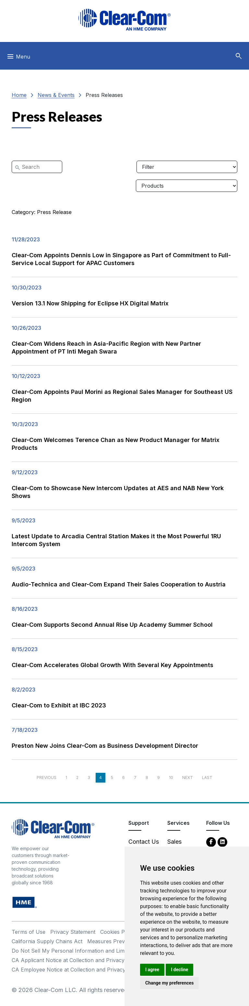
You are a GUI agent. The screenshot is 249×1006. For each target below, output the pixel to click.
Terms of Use (28, 932)
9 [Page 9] (158, 777)
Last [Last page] (207, 777)
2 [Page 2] (77, 777)
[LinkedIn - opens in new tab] (222, 841)
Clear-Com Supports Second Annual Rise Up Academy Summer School (112, 624)
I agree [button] (152, 969)
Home (19, 95)
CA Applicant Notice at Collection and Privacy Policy (76, 960)
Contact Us (143, 841)
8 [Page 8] (147, 777)
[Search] (37, 167)
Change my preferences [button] (169, 983)
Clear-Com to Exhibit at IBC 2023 (59, 705)
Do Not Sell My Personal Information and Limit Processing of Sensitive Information (114, 950)
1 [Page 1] (66, 777)
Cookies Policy (118, 932)
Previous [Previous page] (46, 777)
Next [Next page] (187, 777)
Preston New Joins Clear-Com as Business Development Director (105, 745)
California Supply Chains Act (47, 941)
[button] (239, 56)
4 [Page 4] (100, 777)
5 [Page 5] (112, 777)
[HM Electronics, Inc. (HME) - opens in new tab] (25, 902)
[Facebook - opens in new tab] (211, 841)
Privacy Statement (72, 932)
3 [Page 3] (89, 777)
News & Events (56, 95)
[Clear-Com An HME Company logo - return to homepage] (53, 828)
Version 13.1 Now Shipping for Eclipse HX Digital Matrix (90, 303)
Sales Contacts (179, 846)
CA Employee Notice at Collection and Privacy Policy (77, 969)
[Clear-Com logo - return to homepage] (124, 19)
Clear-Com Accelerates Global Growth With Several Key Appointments (112, 665)
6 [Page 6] (123, 777)
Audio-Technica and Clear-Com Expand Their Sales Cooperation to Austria (119, 584)
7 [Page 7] (135, 777)
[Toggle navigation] (18, 58)
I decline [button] (179, 969)
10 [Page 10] (171, 777)
